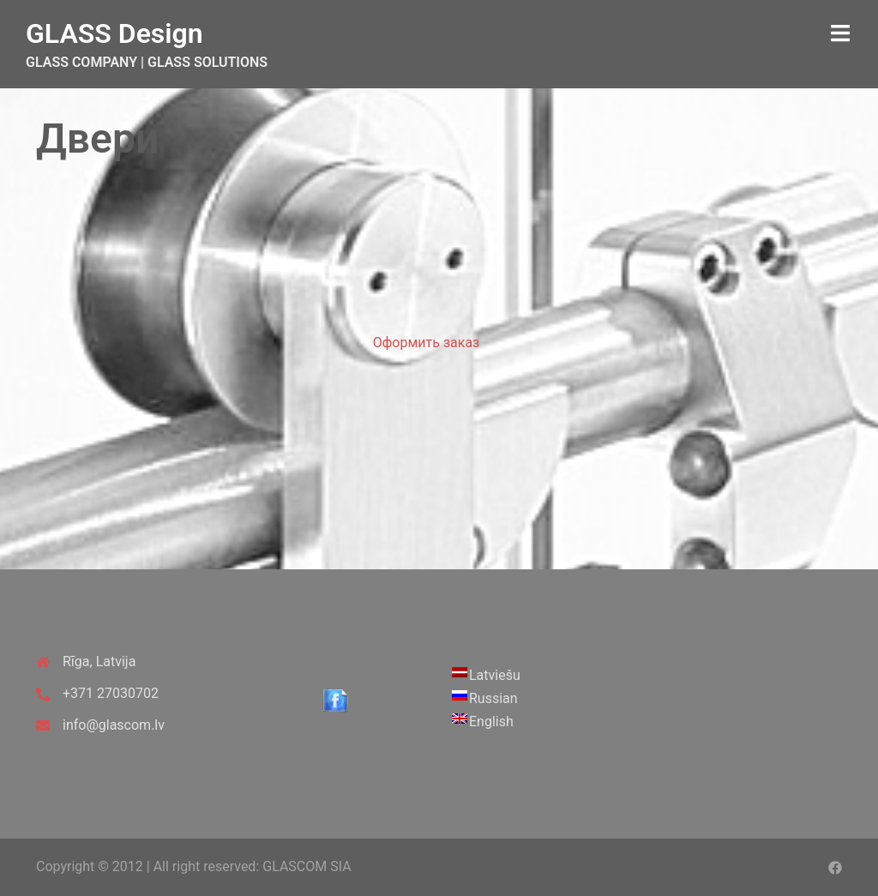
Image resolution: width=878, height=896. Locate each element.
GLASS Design (114, 33)
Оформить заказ (426, 342)
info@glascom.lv (114, 725)
